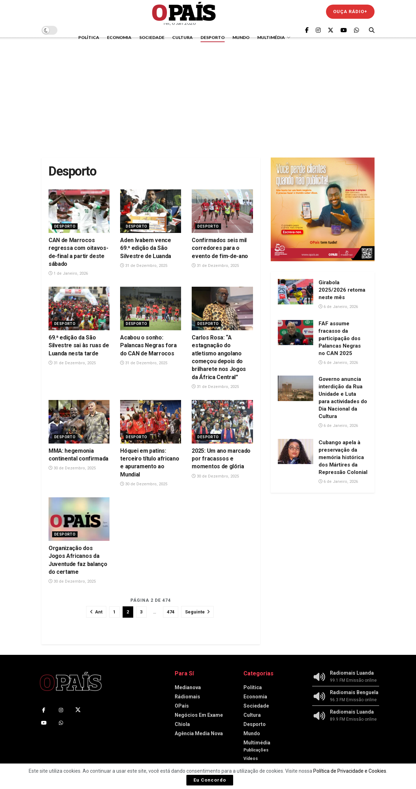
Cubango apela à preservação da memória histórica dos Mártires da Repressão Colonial (343, 457)
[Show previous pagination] (96, 612)
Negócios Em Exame (199, 715)
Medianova (188, 687)
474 (170, 611)
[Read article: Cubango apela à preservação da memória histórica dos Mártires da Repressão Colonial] (295, 451)
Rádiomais (187, 696)
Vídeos (250, 758)
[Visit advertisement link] (323, 209)
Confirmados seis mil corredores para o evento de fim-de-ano (220, 248)
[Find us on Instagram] (318, 30)
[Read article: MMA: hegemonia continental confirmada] (79, 422)
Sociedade (151, 37)
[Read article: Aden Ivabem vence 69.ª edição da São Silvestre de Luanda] (150, 211)
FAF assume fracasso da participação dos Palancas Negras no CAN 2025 (340, 338)
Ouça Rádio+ (350, 11)
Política (88, 37)
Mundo (240, 37)
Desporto (213, 37)
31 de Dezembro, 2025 (143, 265)
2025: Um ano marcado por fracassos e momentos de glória (221, 458)
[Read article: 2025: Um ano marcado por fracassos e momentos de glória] (222, 422)
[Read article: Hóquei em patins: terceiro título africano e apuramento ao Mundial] (150, 422)
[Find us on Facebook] (307, 30)
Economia (119, 37)
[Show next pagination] (197, 612)
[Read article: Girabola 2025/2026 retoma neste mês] (295, 291)
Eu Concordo (209, 780)
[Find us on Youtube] (344, 30)
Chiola (182, 724)
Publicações (256, 750)
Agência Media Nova (199, 733)
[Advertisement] (208, 97)
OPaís (182, 706)
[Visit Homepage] (183, 11)
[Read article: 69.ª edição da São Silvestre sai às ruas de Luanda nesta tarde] (79, 308)
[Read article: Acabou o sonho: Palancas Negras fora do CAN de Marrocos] (150, 308)
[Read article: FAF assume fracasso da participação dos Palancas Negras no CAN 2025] (295, 332)
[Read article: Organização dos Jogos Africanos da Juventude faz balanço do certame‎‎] (79, 519)
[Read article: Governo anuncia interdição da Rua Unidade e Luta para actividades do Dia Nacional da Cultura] (295, 388)
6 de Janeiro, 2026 (338, 306)
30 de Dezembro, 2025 (72, 468)
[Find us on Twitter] (330, 30)
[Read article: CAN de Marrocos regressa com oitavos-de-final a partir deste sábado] (79, 211)
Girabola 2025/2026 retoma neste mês (342, 290)
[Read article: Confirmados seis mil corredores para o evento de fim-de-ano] (222, 211)
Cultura (182, 37)
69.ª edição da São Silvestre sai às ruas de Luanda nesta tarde (79, 345)
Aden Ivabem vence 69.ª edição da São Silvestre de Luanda (145, 248)
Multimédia (271, 37)
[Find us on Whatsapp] (356, 30)
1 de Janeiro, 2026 (68, 273)
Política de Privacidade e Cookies (349, 771)
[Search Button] (372, 30)
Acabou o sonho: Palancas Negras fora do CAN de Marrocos (148, 345)
